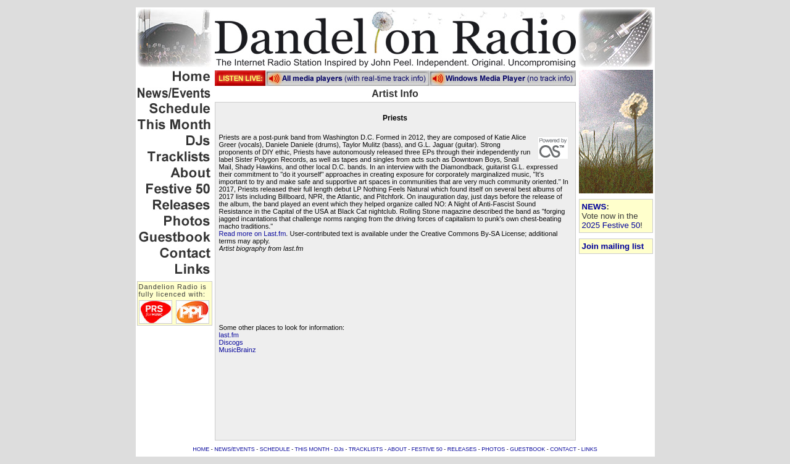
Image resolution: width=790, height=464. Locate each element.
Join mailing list (613, 246)
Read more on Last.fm (252, 233)
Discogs (231, 342)
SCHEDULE (275, 449)
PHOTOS (493, 449)
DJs (339, 449)
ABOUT (397, 449)
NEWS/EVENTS (234, 449)
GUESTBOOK (527, 449)
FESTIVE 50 (427, 449)
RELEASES (462, 449)
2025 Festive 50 (611, 225)
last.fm (229, 335)
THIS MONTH (312, 449)
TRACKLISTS (366, 449)
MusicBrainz (237, 349)
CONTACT (563, 449)
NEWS (594, 206)
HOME (201, 449)
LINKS (589, 449)
